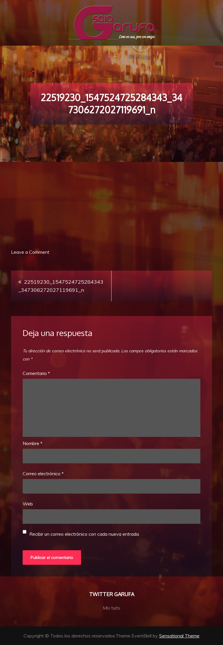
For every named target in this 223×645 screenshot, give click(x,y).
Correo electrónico (43, 473)
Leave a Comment (30, 252)
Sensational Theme (179, 636)
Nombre (32, 443)
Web (28, 504)
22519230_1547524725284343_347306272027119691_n (60, 285)
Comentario (36, 373)
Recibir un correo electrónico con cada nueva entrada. (84, 534)
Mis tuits (111, 608)
